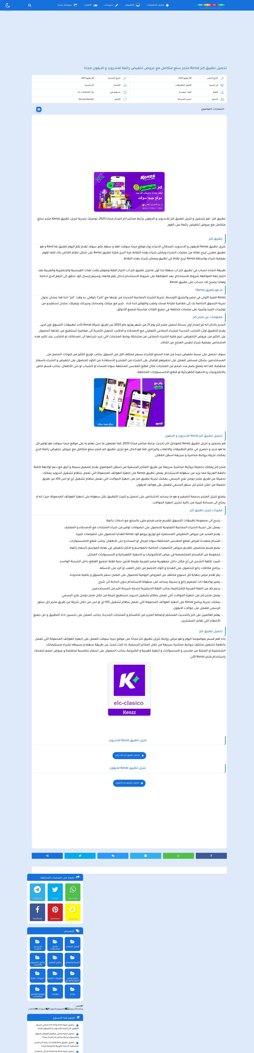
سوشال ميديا (67, 5)
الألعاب (90, 5)
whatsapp (72, 98)
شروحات (111, 5)
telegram (36, 98)
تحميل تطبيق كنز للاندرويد (156, 884)
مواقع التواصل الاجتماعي (36, 191)
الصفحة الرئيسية (164, 1024)
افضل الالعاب (72, 142)
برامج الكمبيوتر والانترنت (36, 159)
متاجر (72, 190)
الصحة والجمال (72, 158)
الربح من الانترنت (36, 142)
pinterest (54, 118)
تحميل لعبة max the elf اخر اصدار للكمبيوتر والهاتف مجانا (55, 283)
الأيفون (50, 209)
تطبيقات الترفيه (54, 174)
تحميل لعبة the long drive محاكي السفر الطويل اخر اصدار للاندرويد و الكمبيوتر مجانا (56, 227)
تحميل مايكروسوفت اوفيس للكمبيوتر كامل (55, 343)
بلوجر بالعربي (127, 1043)
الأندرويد (70, 209)
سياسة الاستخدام (105, 1024)
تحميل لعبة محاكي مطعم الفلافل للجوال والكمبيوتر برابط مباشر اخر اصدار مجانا (56, 236)
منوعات (54, 190)
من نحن (81, 1024)
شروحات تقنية (36, 174)
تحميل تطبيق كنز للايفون (156, 911)
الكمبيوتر (132, 5)
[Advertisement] (127, 42)
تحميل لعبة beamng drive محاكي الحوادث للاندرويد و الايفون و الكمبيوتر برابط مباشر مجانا (55, 253)
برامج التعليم (54, 158)
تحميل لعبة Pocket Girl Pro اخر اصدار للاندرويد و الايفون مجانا (58, 262)
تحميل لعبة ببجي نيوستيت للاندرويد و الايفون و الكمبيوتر (54, 335)
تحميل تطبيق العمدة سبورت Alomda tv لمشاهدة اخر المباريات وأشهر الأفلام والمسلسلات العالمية (56, 273)
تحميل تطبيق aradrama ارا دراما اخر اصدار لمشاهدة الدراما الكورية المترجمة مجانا (56, 244)
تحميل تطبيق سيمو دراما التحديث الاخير (57, 314)
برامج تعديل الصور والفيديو (72, 175)
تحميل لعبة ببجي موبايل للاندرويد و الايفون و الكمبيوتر (55, 326)
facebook (35, 118)
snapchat (72, 118)
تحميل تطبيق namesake (65, 320)
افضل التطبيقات (158, 5)
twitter (54, 98)
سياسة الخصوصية (135, 1024)
